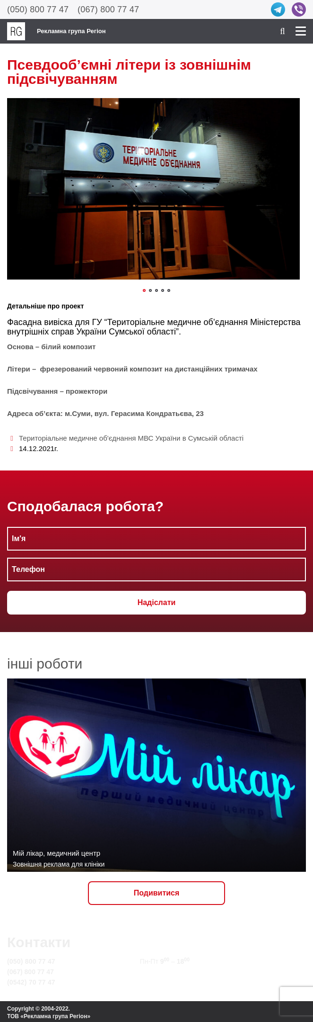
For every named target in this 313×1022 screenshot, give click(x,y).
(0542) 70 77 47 (31, 982)
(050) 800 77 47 (38, 9)
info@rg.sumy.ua (166, 972)
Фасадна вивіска (40, 322)
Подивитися (157, 893)
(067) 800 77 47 (108, 9)
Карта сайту (159, 982)
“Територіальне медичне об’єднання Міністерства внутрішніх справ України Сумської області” (154, 326)
